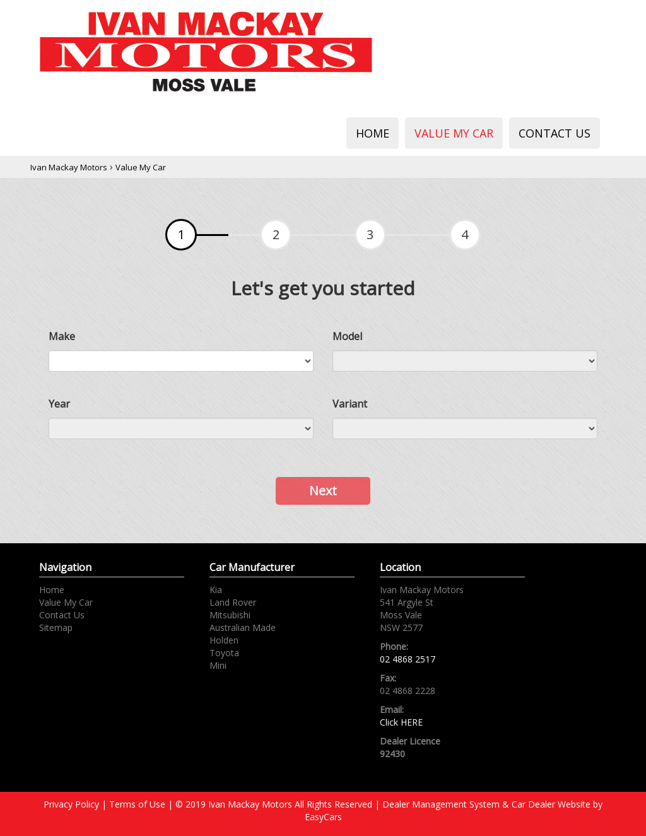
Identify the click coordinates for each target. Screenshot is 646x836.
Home (372, 133)
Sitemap (56, 627)
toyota (224, 653)
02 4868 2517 (407, 659)
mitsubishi (229, 615)
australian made (242, 627)
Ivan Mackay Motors (68, 167)
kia (215, 590)
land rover (232, 602)
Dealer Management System (441, 804)
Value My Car (453, 133)
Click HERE (401, 722)
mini (217, 665)
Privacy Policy (73, 804)
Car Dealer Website (551, 804)
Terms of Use (138, 804)
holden (223, 640)
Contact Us (554, 133)
